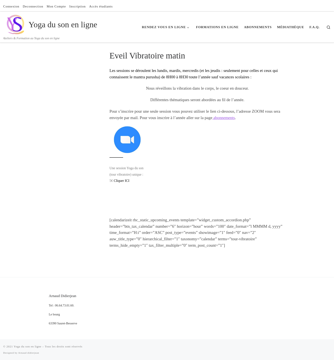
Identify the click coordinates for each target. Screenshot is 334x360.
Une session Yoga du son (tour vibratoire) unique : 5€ (126, 174)
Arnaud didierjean (28, 352)
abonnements (223, 117)
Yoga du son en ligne (27, 346)
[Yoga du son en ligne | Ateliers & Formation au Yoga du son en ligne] (15, 23)
